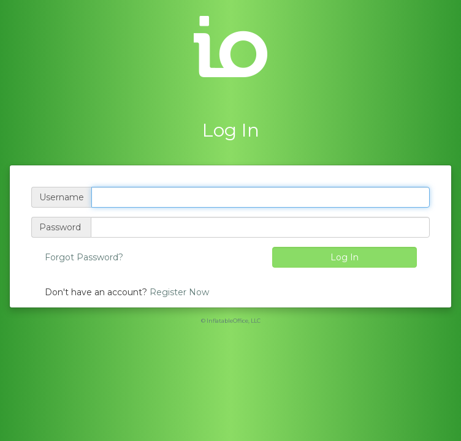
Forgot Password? (84, 257)
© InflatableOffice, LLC (231, 320)
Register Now (179, 292)
